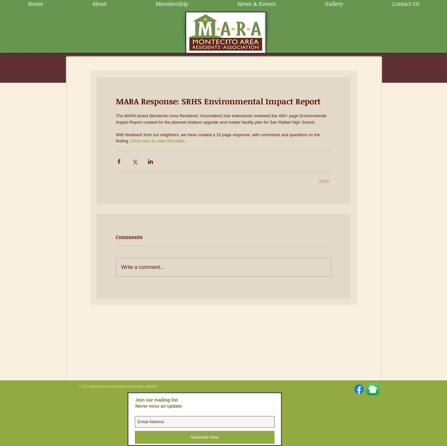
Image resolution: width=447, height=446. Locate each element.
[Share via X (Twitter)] (135, 161)
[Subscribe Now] (205, 437)
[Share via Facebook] (119, 161)
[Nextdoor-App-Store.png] (373, 389)
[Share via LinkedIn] (150, 161)
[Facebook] (359, 389)
